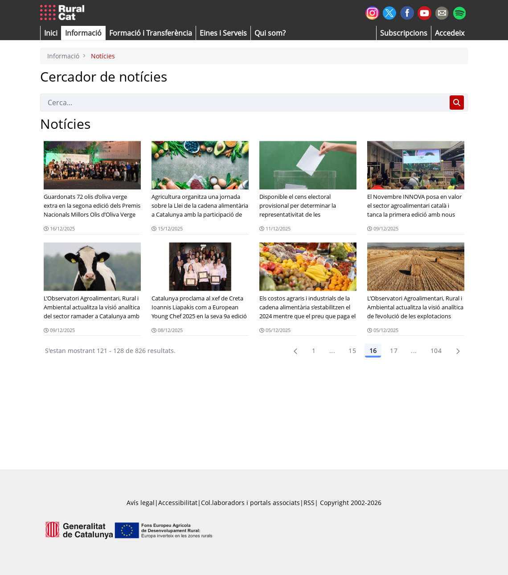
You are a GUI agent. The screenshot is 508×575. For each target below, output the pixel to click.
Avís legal (141, 502)
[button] (51, 33)
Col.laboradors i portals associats (250, 502)
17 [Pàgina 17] (393, 350)
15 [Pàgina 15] (352, 350)
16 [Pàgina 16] (373, 350)
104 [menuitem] (436, 350)
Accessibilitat (177, 502)
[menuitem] (151, 33)
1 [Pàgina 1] (313, 350)
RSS (309, 502)
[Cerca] (243, 102)
